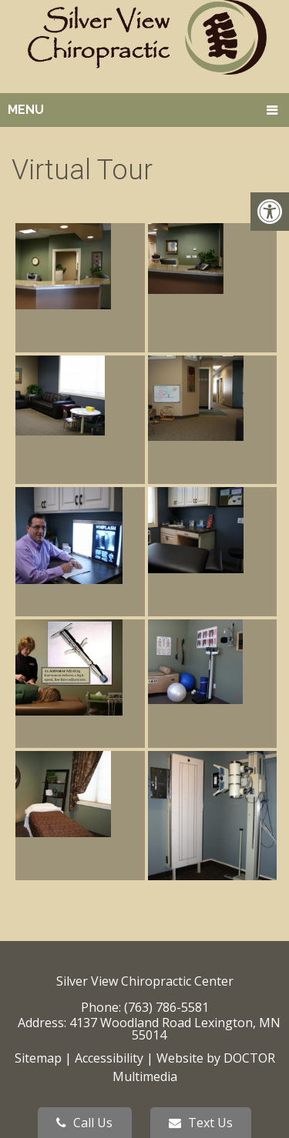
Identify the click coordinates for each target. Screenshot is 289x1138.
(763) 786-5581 (166, 1007)
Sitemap (38, 1058)
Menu (26, 109)
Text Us (201, 1122)
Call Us (84, 1122)
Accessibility (109, 1058)
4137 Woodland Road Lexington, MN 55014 (175, 1028)
